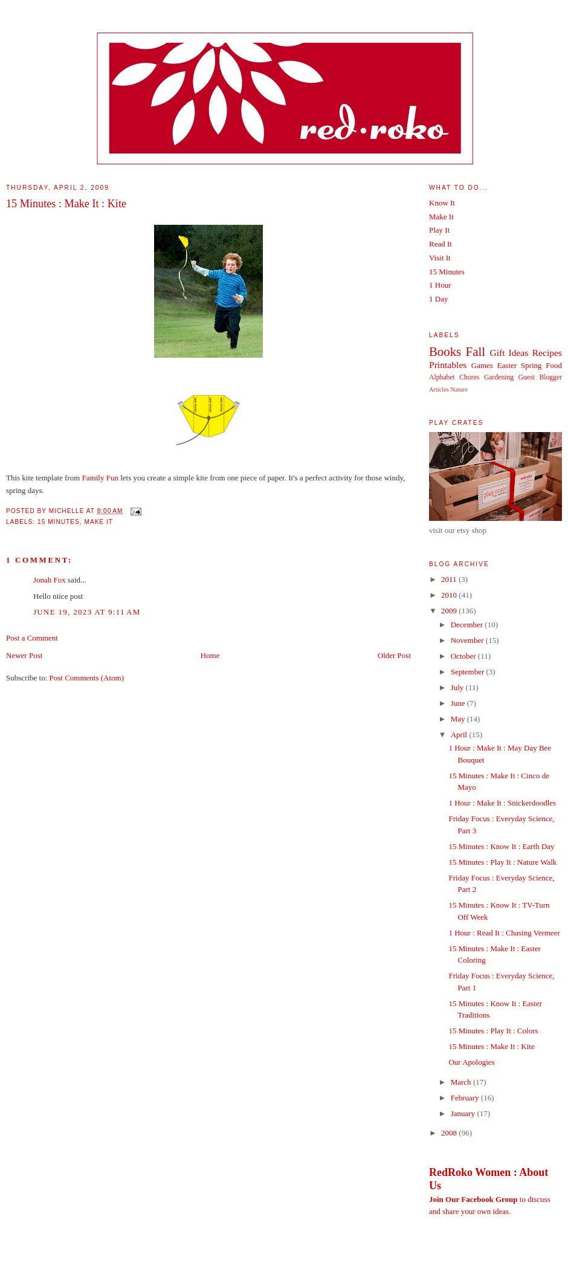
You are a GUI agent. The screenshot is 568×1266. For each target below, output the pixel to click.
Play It (439, 229)
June (459, 703)
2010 (450, 594)
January (464, 1113)
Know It (442, 202)
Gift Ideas (508, 352)
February (466, 1097)
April (460, 734)
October (464, 655)
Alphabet (442, 377)
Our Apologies (471, 1062)
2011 (450, 579)
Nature (459, 389)
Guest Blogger (540, 377)
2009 (450, 610)
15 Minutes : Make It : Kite (66, 204)
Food (554, 365)
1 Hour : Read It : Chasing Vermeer (504, 932)
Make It (98, 521)
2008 (450, 1132)
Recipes (547, 352)
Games (482, 365)
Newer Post (24, 655)
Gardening (499, 377)
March (462, 1082)
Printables (447, 365)
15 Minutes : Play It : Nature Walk (502, 862)
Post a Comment (32, 637)
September (468, 671)
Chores (469, 377)
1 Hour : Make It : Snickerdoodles (502, 802)
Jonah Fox (49, 579)
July (458, 687)
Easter (507, 365)
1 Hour (440, 284)
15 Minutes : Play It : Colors (493, 1030)
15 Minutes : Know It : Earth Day (501, 846)
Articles (439, 389)
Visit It (440, 257)
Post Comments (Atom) (87, 677)
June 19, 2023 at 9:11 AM (87, 611)
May (459, 718)
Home (210, 655)
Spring (531, 365)
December (468, 624)
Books (445, 351)
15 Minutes (58, 521)
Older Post (394, 655)
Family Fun (100, 477)
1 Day (438, 298)
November (468, 640)
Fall (475, 351)
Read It (440, 243)
